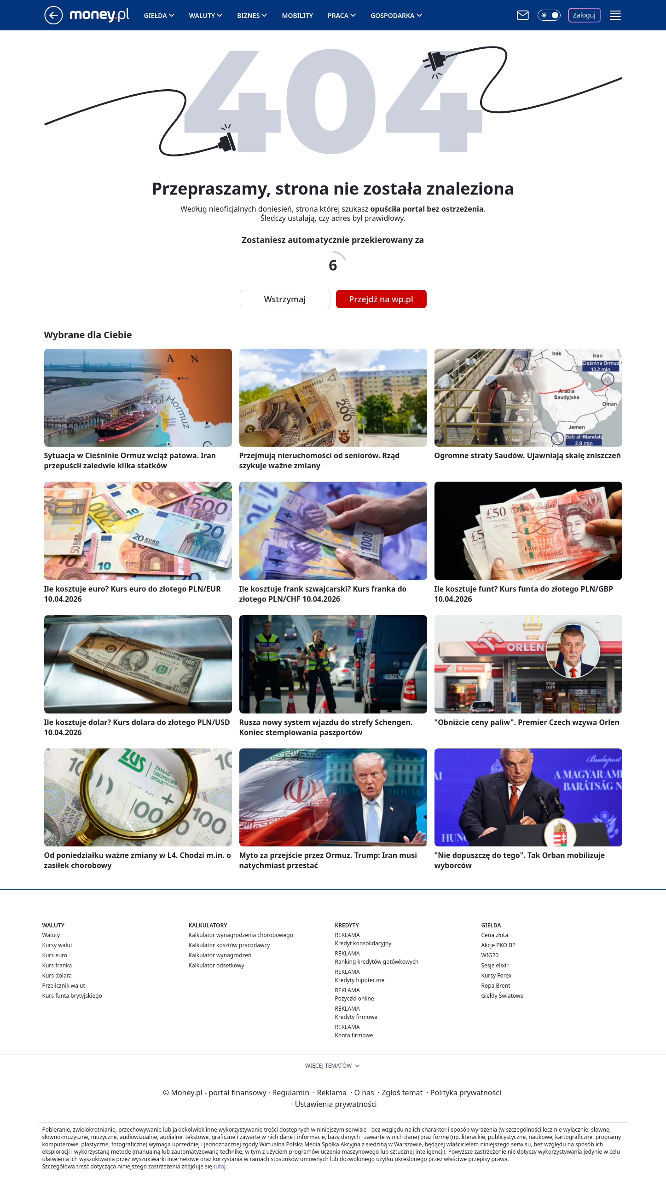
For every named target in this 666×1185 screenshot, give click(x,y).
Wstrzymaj (285, 299)
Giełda (155, 15)
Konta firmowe (354, 1035)
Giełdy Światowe (502, 996)
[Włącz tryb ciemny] (549, 15)
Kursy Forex (496, 975)
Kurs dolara (57, 975)
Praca (338, 15)
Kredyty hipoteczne (360, 980)
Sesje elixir (495, 965)
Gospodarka (392, 15)
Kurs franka (57, 965)
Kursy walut (57, 945)
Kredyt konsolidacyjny (363, 943)
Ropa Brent (495, 985)
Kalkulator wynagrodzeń (220, 955)
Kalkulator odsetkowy (216, 965)
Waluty (202, 15)
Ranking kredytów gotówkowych (377, 962)
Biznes (248, 15)
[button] (615, 15)
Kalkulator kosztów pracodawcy (229, 945)
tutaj (220, 1166)
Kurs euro (55, 955)
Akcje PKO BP (498, 945)
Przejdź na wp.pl (381, 299)
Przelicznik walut (63, 985)
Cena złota (495, 935)
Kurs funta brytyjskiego (72, 996)
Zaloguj (584, 15)
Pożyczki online (354, 998)
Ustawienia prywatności (333, 1104)
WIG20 (490, 955)
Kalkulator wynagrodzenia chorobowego (241, 935)
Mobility (297, 15)
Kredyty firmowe (356, 1017)
